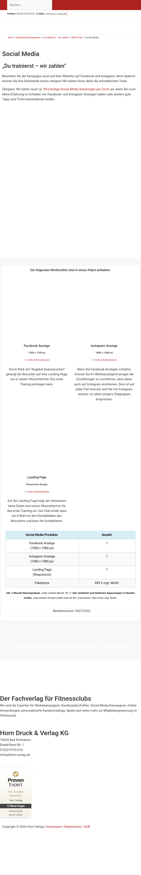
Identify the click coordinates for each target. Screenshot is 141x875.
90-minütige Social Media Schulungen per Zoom (76, 94)
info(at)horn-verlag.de (57, 13)
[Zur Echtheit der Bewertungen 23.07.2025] (16, 817)
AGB (87, 831)
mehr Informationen (38, 364)
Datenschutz (73, 831)
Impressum (54, 831)
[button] (70, 13)
